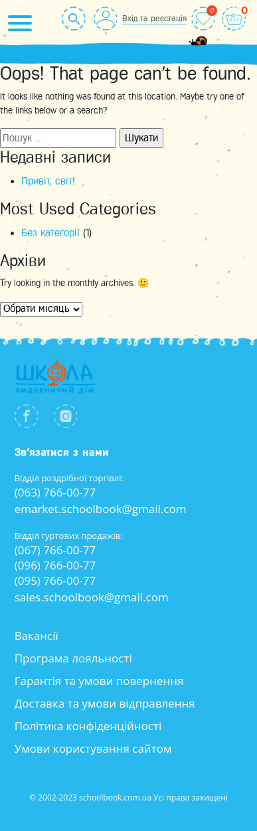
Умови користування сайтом (93, 748)
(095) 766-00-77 (55, 580)
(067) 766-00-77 (55, 550)
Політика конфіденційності (88, 725)
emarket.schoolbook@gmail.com (101, 508)
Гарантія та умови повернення (99, 680)
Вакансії (36, 635)
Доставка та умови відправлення (105, 703)
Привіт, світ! (48, 181)
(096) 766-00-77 (55, 565)
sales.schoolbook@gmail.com (92, 597)
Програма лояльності (73, 658)
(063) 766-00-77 (55, 492)
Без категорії (50, 233)
